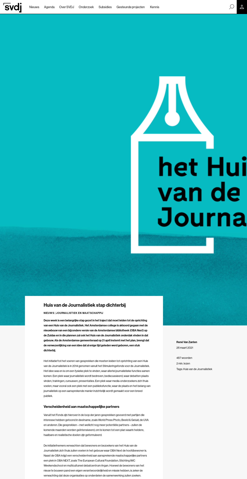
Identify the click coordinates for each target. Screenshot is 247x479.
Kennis (154, 7)
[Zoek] (231, 6)
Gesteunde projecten (131, 7)
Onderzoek (86, 7)
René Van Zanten (186, 342)
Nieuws (34, 7)
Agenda (49, 7)
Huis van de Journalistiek (197, 369)
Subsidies (105, 7)
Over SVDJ (66, 7)
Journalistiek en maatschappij (79, 312)
